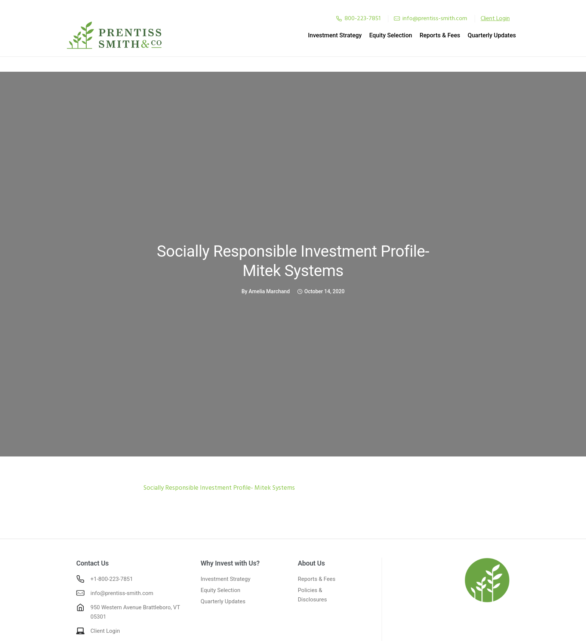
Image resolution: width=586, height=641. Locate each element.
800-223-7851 (362, 19)
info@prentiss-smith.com (435, 19)
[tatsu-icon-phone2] (339, 18)
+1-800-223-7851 (111, 578)
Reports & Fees (430, 34)
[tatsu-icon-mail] (397, 18)
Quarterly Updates (482, 34)
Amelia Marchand (269, 290)
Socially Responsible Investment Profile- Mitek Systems (293, 260)
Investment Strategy (325, 34)
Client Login (105, 630)
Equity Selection (380, 34)
